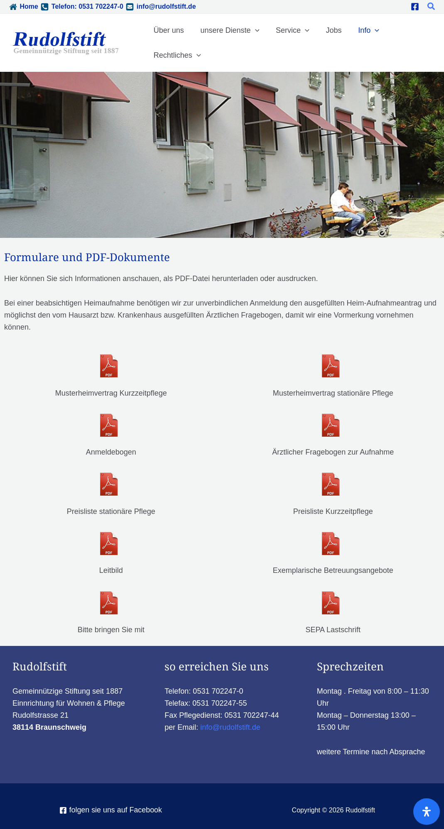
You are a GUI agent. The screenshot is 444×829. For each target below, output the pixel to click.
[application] (252, 30)
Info (362, 30)
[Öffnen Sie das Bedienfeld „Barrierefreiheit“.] (426, 811)
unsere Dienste (227, 30)
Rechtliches (176, 55)
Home (29, 6)
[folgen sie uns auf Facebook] (110, 810)
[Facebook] (415, 6)
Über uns (168, 30)
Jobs (328, 30)
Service (289, 30)
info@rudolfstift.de (166, 6)
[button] (431, 6)
